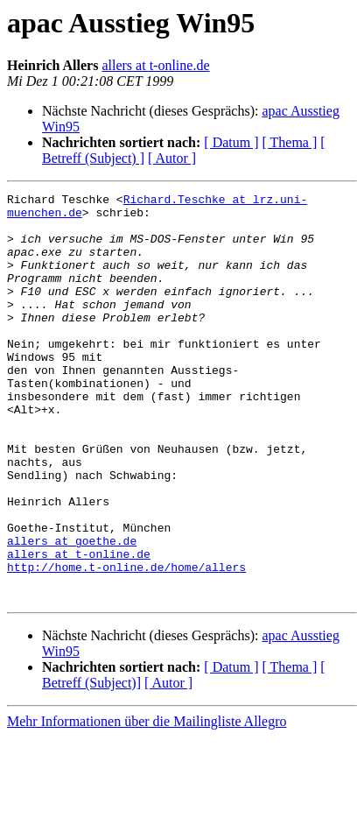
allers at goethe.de (71, 611)
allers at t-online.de (155, 65)
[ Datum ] (231, 142)
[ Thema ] (290, 142)
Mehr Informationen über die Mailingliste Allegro (146, 802)
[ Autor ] (172, 158)
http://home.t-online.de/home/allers (126, 643)
